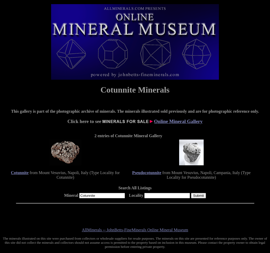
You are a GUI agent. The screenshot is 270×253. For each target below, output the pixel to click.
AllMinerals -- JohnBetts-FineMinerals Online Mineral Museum (135, 230)
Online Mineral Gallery (178, 121)
